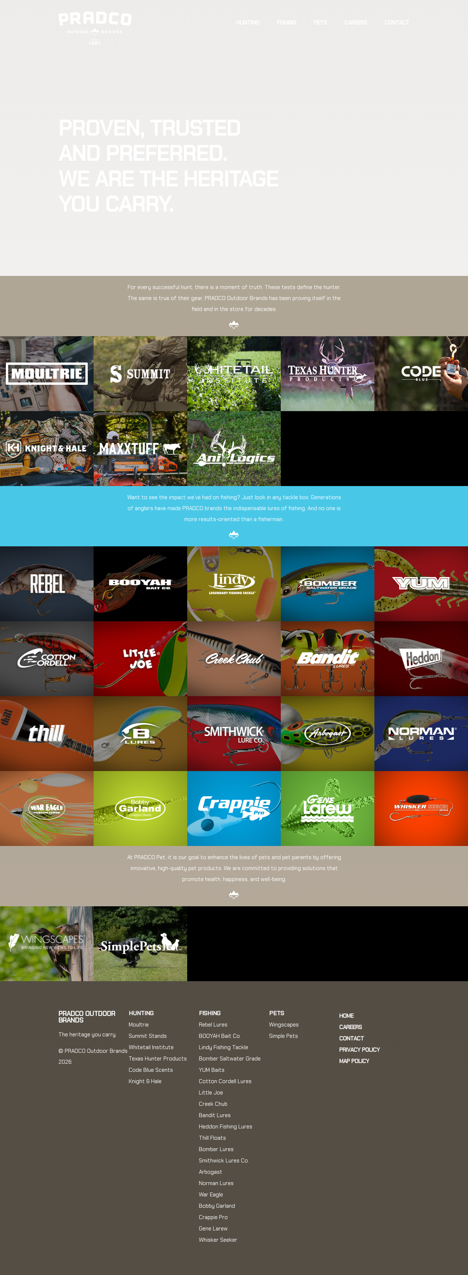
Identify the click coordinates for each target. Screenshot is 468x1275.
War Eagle (211, 1194)
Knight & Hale (145, 1081)
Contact (397, 22)
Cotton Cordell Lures (225, 1081)
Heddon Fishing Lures (225, 1126)
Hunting (247, 22)
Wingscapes (284, 1024)
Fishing (286, 22)
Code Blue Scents (151, 1070)
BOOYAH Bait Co (219, 1036)
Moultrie (139, 1024)
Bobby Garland (217, 1206)
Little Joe (211, 1092)
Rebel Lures (213, 1024)
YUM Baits (211, 1070)
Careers (355, 22)
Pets (320, 22)
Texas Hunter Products (158, 1058)
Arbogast (210, 1172)
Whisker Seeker (218, 1240)
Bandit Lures (215, 1115)
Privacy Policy (359, 1050)
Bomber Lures (216, 1149)
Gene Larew (213, 1228)
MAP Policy (354, 1061)
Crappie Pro (213, 1217)
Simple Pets (283, 1036)
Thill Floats (212, 1138)
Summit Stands (148, 1036)
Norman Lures (216, 1183)
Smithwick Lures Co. (224, 1160)
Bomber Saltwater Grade (230, 1058)
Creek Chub (213, 1104)
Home (346, 1016)
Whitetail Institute (151, 1047)
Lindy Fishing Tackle (223, 1047)
